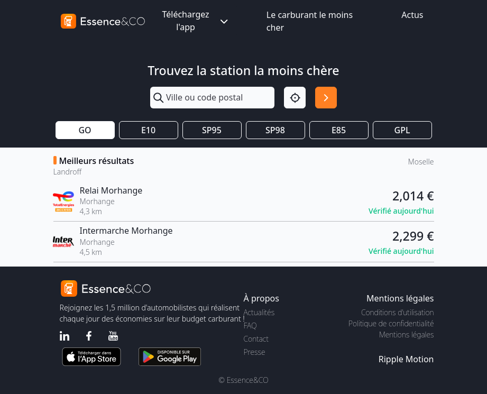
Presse (254, 352)
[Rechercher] (326, 97)
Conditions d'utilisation (397, 312)
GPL (402, 130)
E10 (148, 130)
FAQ (250, 325)
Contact (256, 339)
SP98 (275, 130)
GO (84, 130)
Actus (412, 15)
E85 (339, 130)
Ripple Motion (406, 359)
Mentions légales (406, 334)
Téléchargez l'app (195, 20)
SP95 (212, 130)
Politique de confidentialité (391, 323)
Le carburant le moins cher (310, 21)
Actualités (259, 312)
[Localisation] (295, 97)
